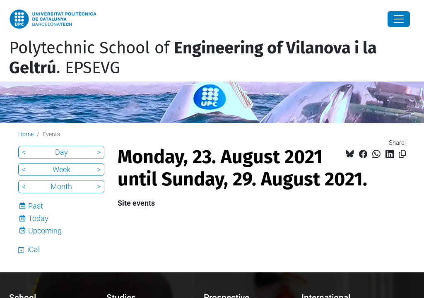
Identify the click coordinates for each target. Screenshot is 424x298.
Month (61, 186)
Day (61, 152)
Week (61, 169)
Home (26, 134)
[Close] (399, 19)
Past (35, 206)
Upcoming (45, 230)
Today (38, 218)
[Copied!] (402, 154)
